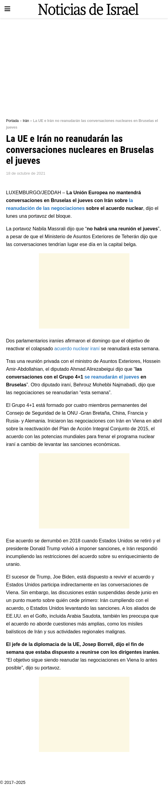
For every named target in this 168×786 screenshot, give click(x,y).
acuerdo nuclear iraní (77, 348)
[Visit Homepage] (88, 9)
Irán (26, 121)
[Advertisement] (84, 66)
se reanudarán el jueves (111, 376)
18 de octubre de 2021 (25, 173)
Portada (12, 121)
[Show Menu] (7, 9)
